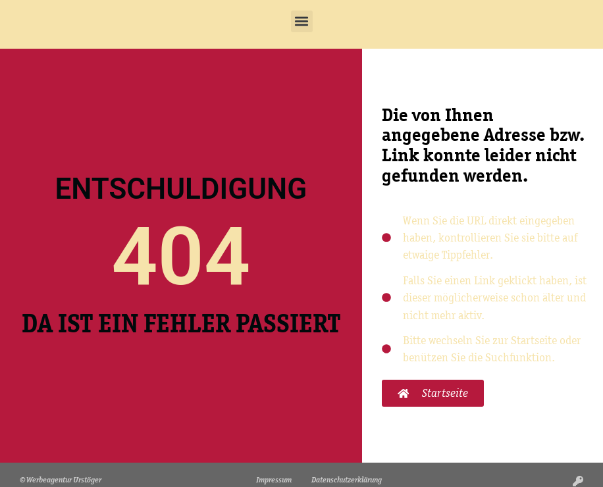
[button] (302, 21)
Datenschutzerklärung (346, 479)
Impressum (274, 479)
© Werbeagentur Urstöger (60, 479)
